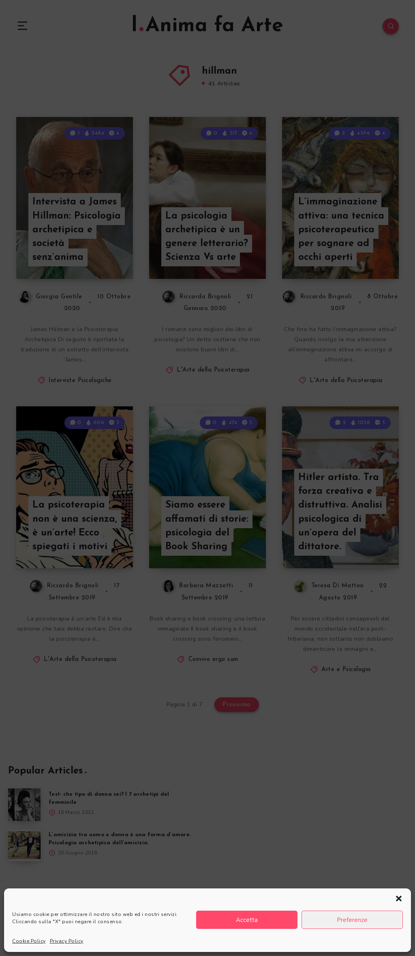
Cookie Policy (29, 941)
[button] (399, 898)
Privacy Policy (66, 941)
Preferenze (352, 920)
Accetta (247, 920)
